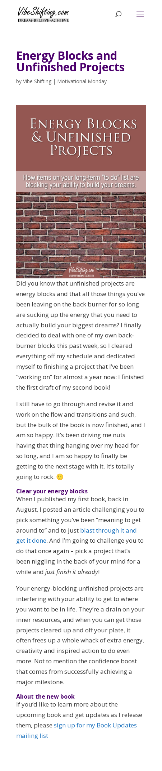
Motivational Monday (82, 81)
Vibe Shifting (37, 81)
